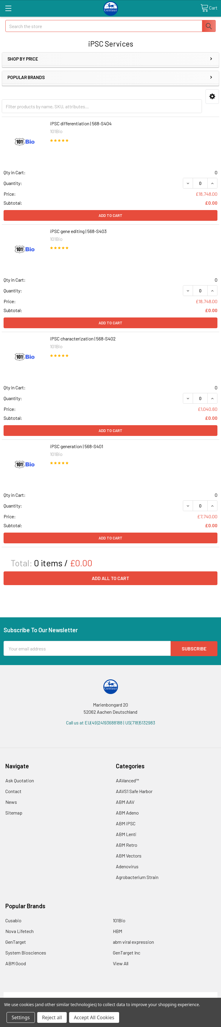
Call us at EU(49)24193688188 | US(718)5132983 (110, 722)
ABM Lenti (126, 834)
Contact (13, 791)
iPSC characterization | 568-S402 (83, 338)
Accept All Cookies (94, 1017)
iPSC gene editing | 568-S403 (78, 231)
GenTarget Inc (126, 952)
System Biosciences (25, 952)
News (11, 801)
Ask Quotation (19, 780)
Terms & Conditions (30, 995)
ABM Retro (126, 844)
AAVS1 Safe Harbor (134, 791)
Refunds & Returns (137, 995)
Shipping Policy (84, 995)
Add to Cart (110, 215)
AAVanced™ (127, 780)
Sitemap (13, 812)
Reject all (52, 1017)
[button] (212, 96)
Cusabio (13, 920)
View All (120, 963)
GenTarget (15, 941)
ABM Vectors (128, 855)
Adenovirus (127, 866)
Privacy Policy (191, 995)
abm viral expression (133, 941)
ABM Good (15, 963)
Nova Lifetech (19, 931)
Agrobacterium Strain (137, 877)
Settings (21, 1017)
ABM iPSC (126, 823)
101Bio (119, 920)
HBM (117, 931)
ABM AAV (125, 801)
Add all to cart (110, 578)
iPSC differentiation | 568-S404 (81, 123)
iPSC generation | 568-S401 (76, 446)
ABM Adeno (127, 812)
